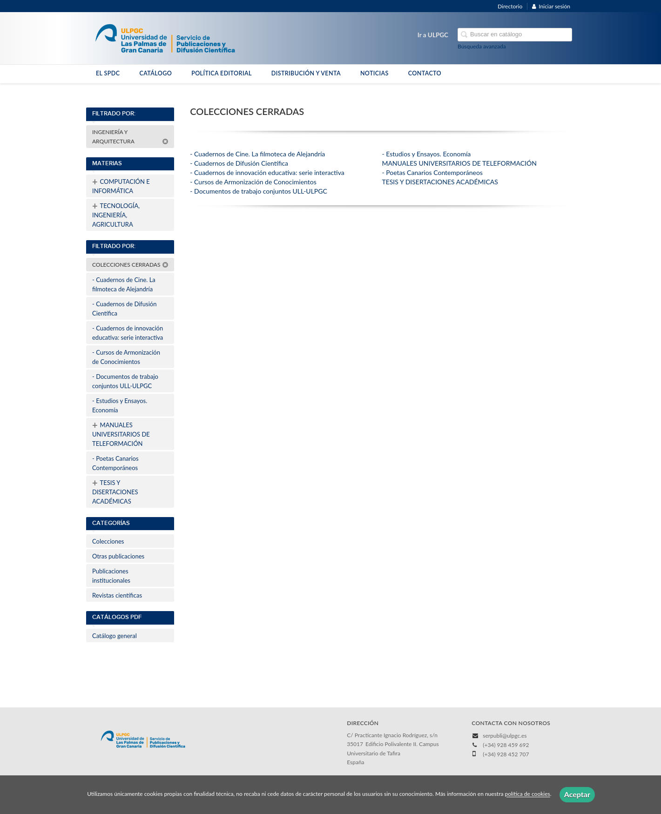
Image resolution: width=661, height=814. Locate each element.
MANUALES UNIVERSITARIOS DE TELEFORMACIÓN (121, 433)
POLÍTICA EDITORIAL (221, 73)
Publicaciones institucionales (111, 575)
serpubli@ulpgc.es (504, 735)
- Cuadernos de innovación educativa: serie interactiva (127, 332)
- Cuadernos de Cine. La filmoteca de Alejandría (123, 284)
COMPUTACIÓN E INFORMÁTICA (121, 185)
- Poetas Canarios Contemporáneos (115, 463)
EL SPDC (108, 73)
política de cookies (527, 794)
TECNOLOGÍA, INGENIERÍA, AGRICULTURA (116, 214)
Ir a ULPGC (433, 35)
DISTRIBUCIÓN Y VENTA (306, 73)
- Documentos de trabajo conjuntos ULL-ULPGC (125, 381)
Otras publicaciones (118, 556)
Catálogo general (114, 635)
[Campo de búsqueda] (515, 34)
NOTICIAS (374, 73)
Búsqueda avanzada (482, 46)
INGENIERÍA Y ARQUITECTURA (130, 136)
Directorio (510, 6)
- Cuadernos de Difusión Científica (124, 308)
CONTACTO (424, 73)
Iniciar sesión (551, 6)
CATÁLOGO (155, 73)
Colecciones (108, 541)
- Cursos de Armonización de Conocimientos (126, 357)
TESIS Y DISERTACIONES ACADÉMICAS (115, 491)
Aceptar (577, 794)
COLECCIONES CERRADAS (130, 264)
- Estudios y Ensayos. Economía (119, 405)
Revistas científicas (117, 595)
